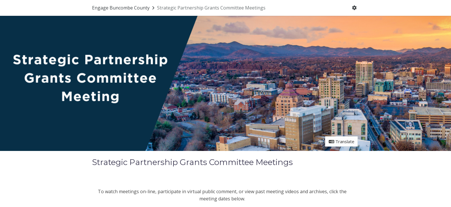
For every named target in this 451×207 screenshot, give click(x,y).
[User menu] (354, 8)
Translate (341, 141)
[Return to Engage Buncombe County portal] (124, 7)
